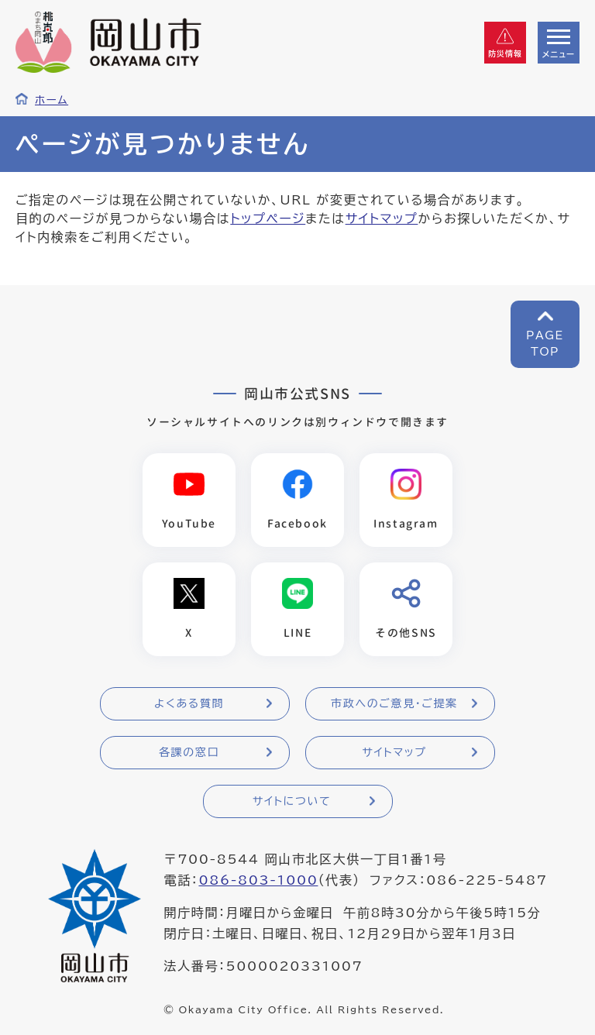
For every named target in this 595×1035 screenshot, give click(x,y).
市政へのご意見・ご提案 (394, 703)
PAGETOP (545, 343)
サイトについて (292, 801)
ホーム (51, 100)
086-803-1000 (258, 880)
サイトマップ (382, 218)
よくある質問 (189, 703)
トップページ (267, 218)
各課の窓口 (189, 752)
